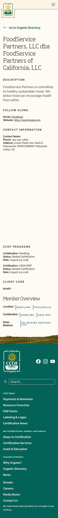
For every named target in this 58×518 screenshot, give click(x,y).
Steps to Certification (17, 437)
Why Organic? (12, 462)
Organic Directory (15, 468)
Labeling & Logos (14, 417)
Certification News (15, 423)
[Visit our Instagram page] (45, 361)
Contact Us (10, 500)
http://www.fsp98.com (27, 120)
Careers (8, 488)
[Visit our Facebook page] (38, 361)
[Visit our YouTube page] (52, 361)
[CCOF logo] (8, 10)
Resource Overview (16, 405)
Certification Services (17, 443)
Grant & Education (15, 449)
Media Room (11, 494)
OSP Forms (10, 411)
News (7, 474)
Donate (8, 482)
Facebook (17, 116)
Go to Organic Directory (21, 27)
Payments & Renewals (18, 399)
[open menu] (53, 5)
